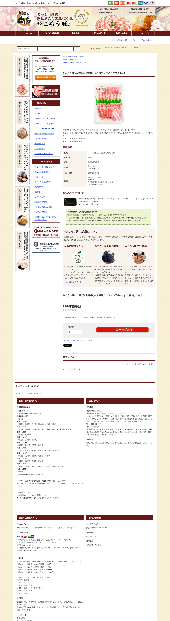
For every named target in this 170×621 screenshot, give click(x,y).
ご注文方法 (38, 187)
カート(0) (143, 33)
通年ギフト (108, 47)
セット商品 (79, 56)
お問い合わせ (120, 33)
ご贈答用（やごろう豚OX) (44, 124)
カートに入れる (122, 329)
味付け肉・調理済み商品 (44, 134)
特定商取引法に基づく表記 (82, 341)
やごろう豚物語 (50, 33)
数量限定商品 (39, 144)
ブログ (134, 40)
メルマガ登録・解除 (119, 40)
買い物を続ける (109, 317)
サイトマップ (39, 197)
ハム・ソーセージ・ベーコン (45, 129)
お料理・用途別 (75, 62)
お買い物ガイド (97, 33)
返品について (67, 341)
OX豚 (71, 56)
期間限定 (117, 47)
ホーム (27, 33)
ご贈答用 (135, 47)
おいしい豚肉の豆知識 (43, 207)
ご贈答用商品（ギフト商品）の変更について (45, 218)
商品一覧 (72, 59)
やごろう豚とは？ (41, 172)
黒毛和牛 (38, 114)
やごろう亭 (38, 177)
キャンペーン (126, 47)
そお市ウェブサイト (74, 282)
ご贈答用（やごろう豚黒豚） (45, 118)
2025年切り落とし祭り (43, 154)
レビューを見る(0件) (134, 364)
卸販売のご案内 (40, 202)
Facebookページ (146, 40)
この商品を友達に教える (71, 317)
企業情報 (73, 33)
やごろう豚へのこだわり (44, 167)
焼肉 (84, 62)
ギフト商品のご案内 (42, 182)
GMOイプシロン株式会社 (26, 540)
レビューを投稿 (148, 364)
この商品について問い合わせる (92, 317)
